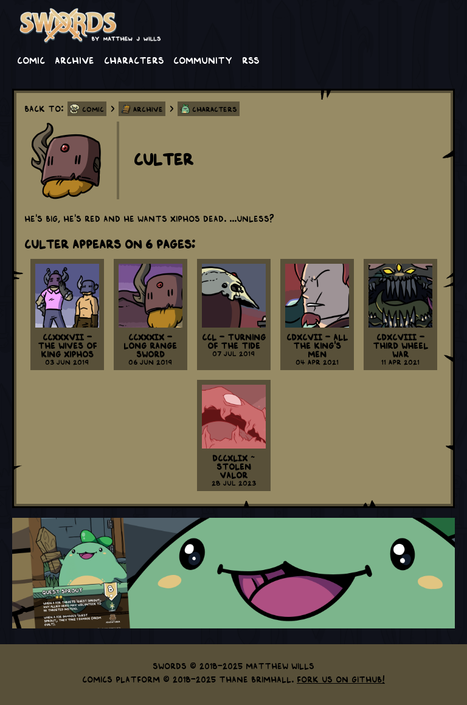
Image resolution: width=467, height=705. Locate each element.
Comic (31, 59)
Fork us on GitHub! (341, 679)
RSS (250, 59)
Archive (74, 59)
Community (202, 59)
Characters (134, 59)
